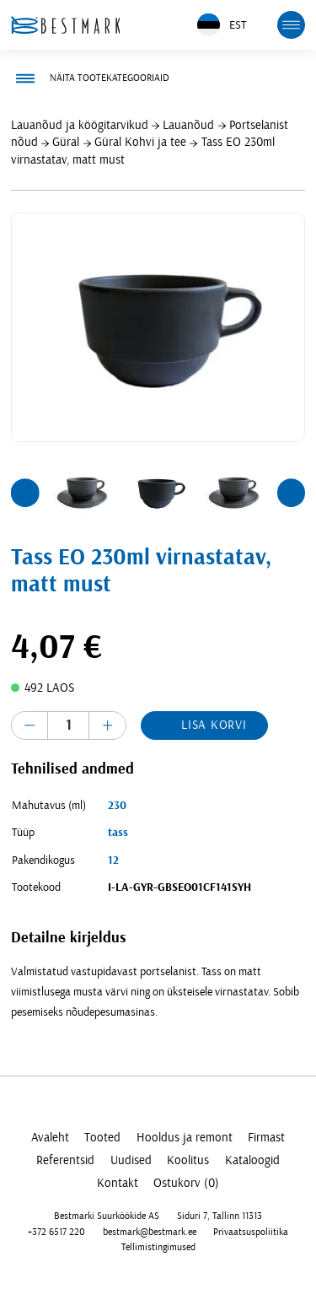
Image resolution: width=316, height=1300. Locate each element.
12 (113, 860)
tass (118, 833)
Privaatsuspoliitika (250, 1232)
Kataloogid (252, 1160)
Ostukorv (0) (186, 1183)
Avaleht (50, 1137)
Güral (65, 142)
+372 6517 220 (56, 1232)
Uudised (131, 1160)
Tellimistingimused (158, 1247)
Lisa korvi (214, 725)
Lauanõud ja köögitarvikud (79, 125)
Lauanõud (188, 125)
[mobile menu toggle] (291, 25)
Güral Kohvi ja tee (140, 142)
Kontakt (117, 1183)
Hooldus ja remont (185, 1137)
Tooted (102, 1137)
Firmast (266, 1137)
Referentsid (65, 1160)
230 (117, 806)
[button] (25, 492)
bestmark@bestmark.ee (149, 1232)
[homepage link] (66, 25)
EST (221, 24)
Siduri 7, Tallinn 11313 (219, 1216)
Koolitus (188, 1160)
